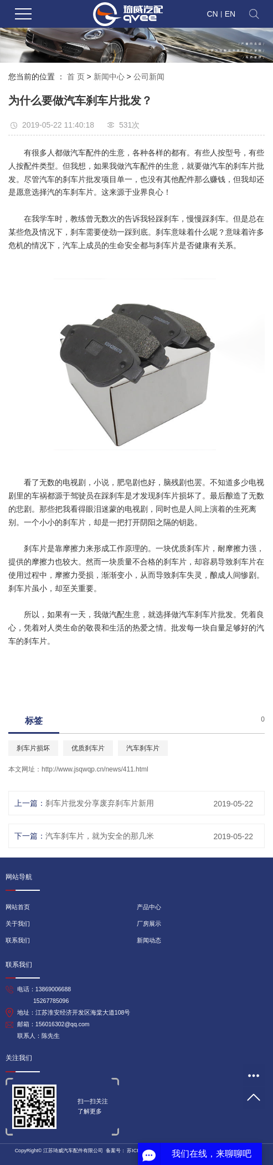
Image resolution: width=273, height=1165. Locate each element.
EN (230, 13)
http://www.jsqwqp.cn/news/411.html (95, 769)
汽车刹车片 (142, 748)
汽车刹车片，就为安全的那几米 (99, 835)
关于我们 (18, 923)
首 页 (76, 76)
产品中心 (149, 907)
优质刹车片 (88, 748)
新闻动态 (149, 940)
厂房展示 (149, 923)
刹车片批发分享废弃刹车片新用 (99, 803)
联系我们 (18, 940)
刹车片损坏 (33, 748)
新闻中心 (109, 76)
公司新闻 (148, 76)
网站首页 (18, 907)
